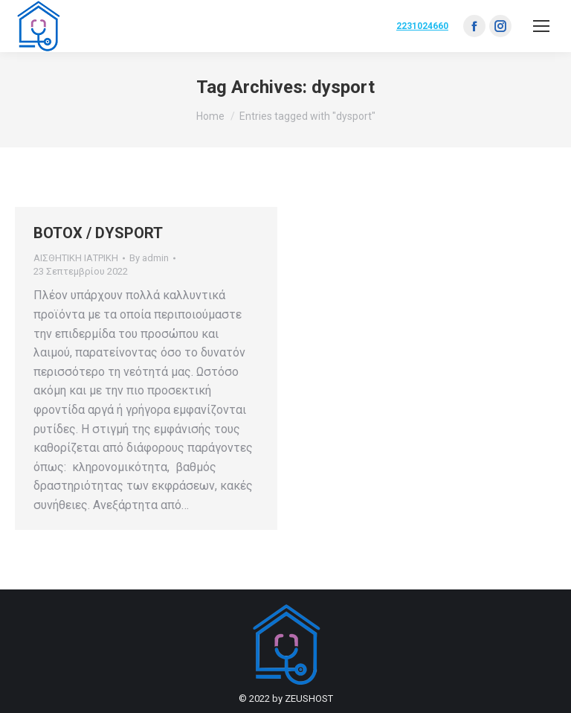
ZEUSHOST (309, 698)
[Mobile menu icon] (541, 26)
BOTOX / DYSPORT (98, 233)
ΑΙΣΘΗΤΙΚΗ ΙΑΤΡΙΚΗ (75, 257)
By (149, 257)
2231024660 (422, 26)
